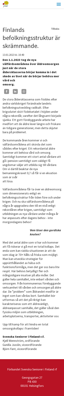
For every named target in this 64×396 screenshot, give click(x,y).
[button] (58, 4)
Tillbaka (55, 28)
